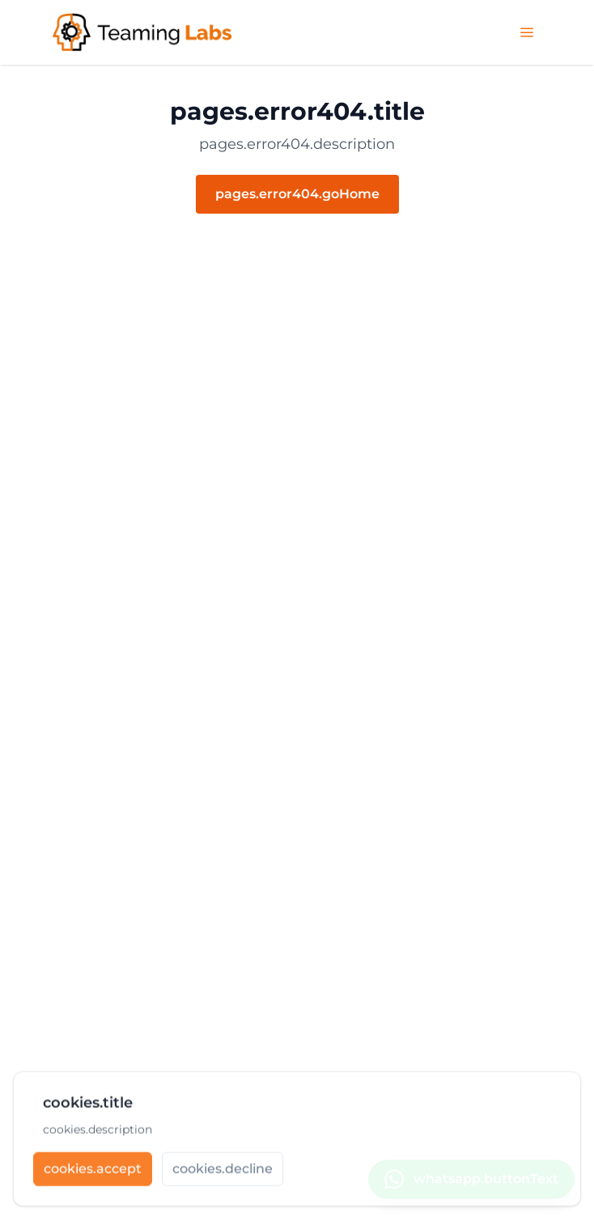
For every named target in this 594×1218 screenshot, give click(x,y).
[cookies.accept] (92, 1171)
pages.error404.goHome (297, 194)
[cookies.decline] (222, 1171)
